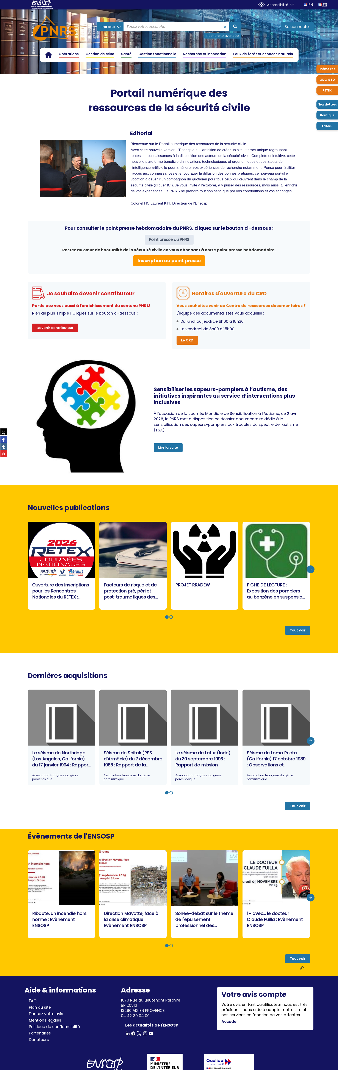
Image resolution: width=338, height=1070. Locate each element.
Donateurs (39, 1039)
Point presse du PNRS (169, 239)
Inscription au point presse (169, 260)
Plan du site (40, 1007)
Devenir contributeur (55, 327)
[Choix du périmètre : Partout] (110, 26)
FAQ (32, 1000)
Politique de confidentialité (54, 1026)
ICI (169, 185)
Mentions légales (45, 1020)
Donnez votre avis (46, 1013)
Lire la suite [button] (168, 447)
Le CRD (187, 340)
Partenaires (40, 1033)
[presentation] (311, 569)
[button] (167, 617)
